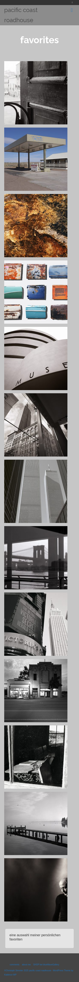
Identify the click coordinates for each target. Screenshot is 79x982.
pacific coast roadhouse (20, 15)
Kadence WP (10, 975)
